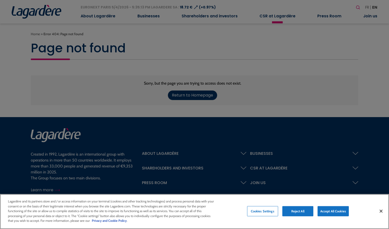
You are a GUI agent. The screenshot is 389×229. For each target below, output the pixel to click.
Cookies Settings (262, 211)
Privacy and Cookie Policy (109, 221)
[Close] (381, 211)
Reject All (297, 211)
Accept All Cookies (333, 211)
